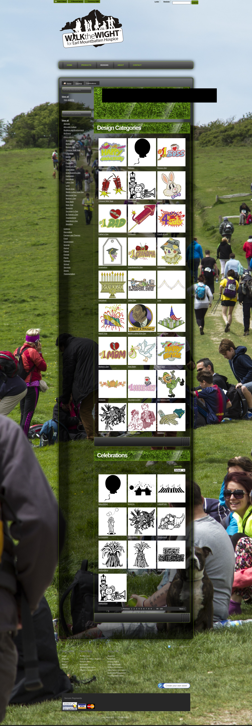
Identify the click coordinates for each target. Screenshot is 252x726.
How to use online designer (90, 659)
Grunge (67, 245)
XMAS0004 (103, 603)
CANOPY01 (162, 504)
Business (67, 133)
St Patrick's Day (163, 400)
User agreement (107, 717)
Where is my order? (87, 670)
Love (159, 300)
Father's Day (103, 234)
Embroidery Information (117, 673)
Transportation (69, 274)
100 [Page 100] (161, 609)
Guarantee (84, 664)
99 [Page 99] (157, 609)
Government (68, 242)
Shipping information (88, 667)
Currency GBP (93, 1)
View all (65, 97)
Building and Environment (74, 130)
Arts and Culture (70, 127)
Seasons (102, 400)
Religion (67, 261)
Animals (67, 124)
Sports (66, 271)
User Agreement (114, 664)
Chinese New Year (106, 201)
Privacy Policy (113, 662)
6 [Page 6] (143, 609)
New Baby (132, 366)
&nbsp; (113, 152)
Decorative (68, 232)
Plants (66, 258)
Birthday (131, 168)
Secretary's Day (134, 400)
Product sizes (85, 656)
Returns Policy (85, 662)
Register (166, 1)
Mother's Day (104, 366)
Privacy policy (123, 717)
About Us (111, 656)
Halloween (161, 267)
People (66, 254)
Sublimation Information (117, 670)
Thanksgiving (104, 433)
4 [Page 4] (139, 609)
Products (86, 65)
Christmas (132, 201)
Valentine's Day (134, 433)
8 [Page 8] (148, 609)
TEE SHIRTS (69, 100)
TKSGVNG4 (133, 570)
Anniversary (103, 168)
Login (157, 1)
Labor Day (132, 300)
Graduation (103, 267)
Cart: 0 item (61, 1)
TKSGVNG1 (133, 537)
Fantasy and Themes (72, 235)
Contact (137, 65)
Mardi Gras (103, 333)
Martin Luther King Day (137, 333)
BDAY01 (131, 504)
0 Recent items (77, 1)
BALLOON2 (103, 504)
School (66, 264)
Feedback (111, 659)
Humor (66, 248)
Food (66, 238)
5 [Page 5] (141, 609)
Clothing (67, 229)
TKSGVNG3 (103, 570)
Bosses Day (162, 168)
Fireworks (132, 234)
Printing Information (115, 667)
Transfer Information (115, 676)
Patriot (66, 251)
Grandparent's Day (135, 267)
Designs (104, 65)
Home (69, 65)
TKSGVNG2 (162, 537)
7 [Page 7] (146, 609)
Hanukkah (103, 300)
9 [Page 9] (151, 609)
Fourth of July (162, 234)
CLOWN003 (103, 537)
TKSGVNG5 (162, 570)
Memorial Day (162, 333)
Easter (159, 201)
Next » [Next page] (181, 609)
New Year (161, 366)
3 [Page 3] (136, 609)
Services (67, 267)
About (120, 65)
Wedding (160, 433)
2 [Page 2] (134, 609)
